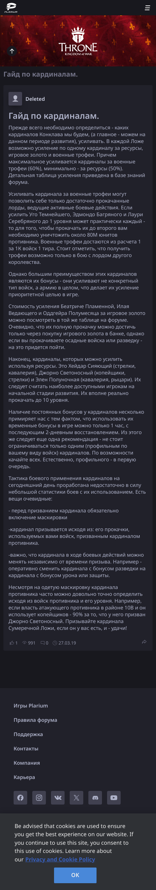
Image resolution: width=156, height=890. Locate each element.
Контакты (26, 748)
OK (75, 875)
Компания (27, 763)
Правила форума (35, 720)
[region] (78, 851)
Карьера (24, 777)
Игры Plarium (31, 705)
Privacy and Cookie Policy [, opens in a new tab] (60, 859)
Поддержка (28, 734)
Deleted (35, 99)
